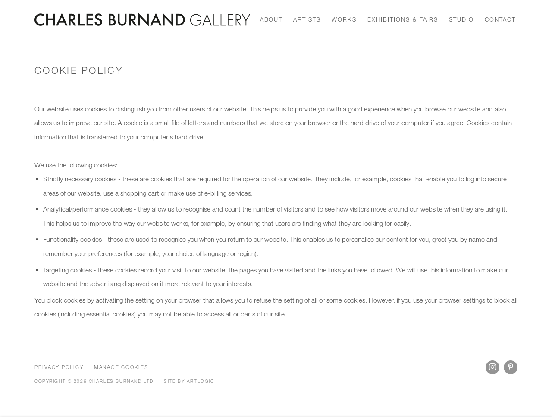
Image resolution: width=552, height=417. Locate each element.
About (271, 19)
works (344, 19)
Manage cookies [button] (121, 367)
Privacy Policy (58, 367)
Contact (500, 19)
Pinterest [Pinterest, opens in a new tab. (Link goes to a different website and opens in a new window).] (511, 367)
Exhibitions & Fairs (402, 19)
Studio (461, 19)
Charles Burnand (142, 19)
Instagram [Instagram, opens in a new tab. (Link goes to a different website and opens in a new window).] (492, 367)
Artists (307, 19)
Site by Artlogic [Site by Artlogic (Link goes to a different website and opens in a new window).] (189, 381)
